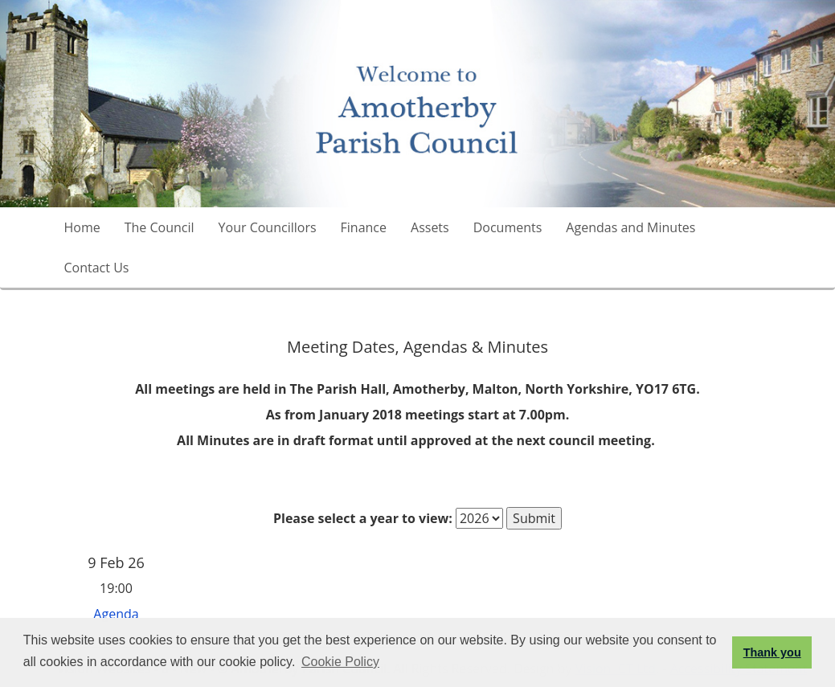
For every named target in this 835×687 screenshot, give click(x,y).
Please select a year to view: (362, 518)
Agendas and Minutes (630, 227)
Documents (507, 227)
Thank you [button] (772, 652)
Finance (364, 227)
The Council (159, 227)
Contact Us (96, 267)
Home (82, 227)
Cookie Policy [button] (340, 662)
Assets (430, 227)
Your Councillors (268, 227)
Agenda (115, 614)
